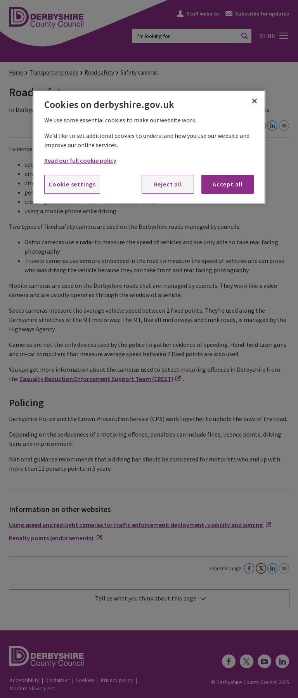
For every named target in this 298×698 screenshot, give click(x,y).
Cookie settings (72, 184)
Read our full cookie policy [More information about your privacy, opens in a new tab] (80, 160)
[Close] (254, 101)
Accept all (228, 184)
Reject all (168, 184)
